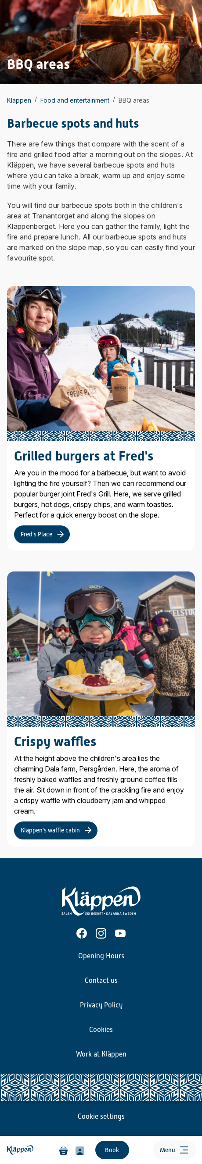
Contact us (101, 981)
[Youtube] (120, 933)
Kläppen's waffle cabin (50, 830)
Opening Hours (101, 956)
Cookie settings (101, 1117)
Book (112, 1149)
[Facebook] (81, 933)
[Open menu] (174, 1150)
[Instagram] (101, 933)
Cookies (101, 1030)
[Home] (21, 1150)
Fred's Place (36, 534)
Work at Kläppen (101, 1054)
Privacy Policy (101, 1005)
